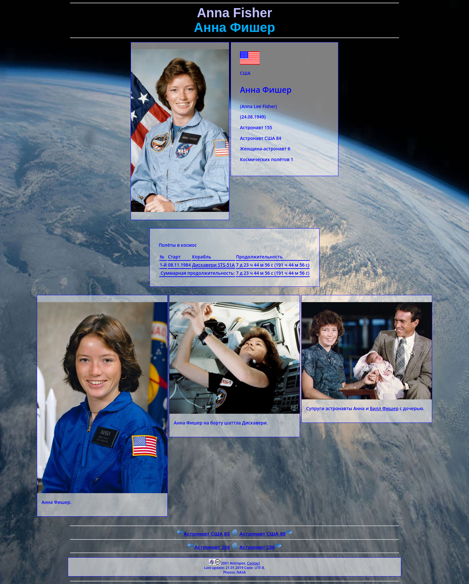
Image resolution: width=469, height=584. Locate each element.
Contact (253, 563)
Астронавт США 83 (203, 533)
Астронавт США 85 (265, 533)
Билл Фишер (384, 408)
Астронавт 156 (260, 547)
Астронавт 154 (208, 547)
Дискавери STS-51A (213, 265)
